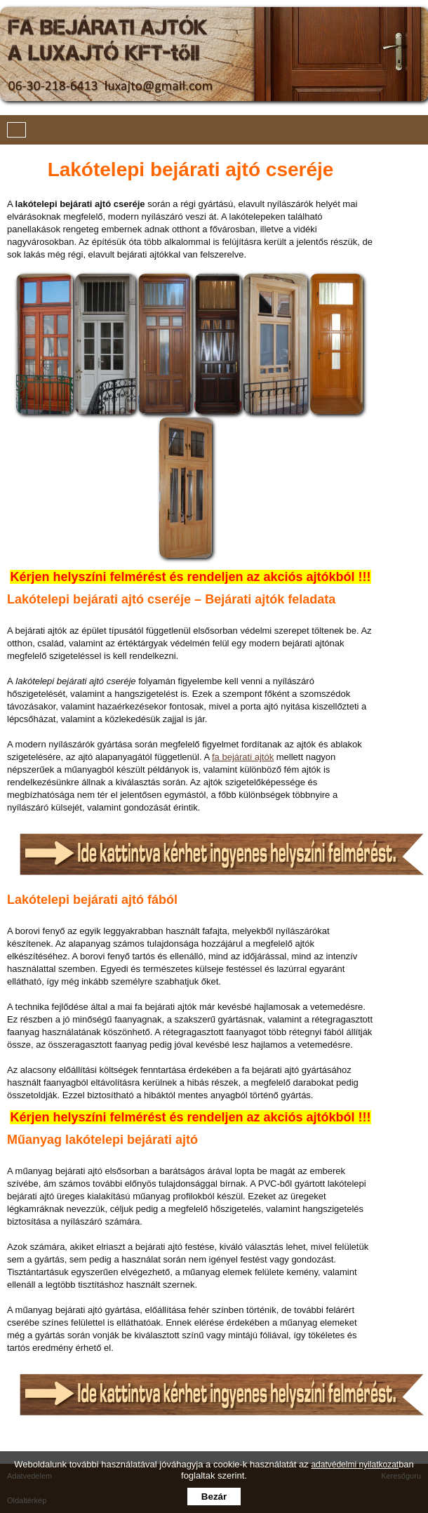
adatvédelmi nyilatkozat (355, 1464)
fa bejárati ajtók (243, 757)
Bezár (214, 1496)
